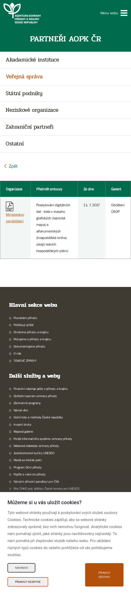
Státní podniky (24, 93)
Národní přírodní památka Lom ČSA (36, 481)
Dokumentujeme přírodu (29, 346)
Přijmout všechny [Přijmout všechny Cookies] (104, 575)
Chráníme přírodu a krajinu (31, 332)
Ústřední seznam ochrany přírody (35, 396)
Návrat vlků (21, 410)
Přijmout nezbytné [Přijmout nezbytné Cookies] (28, 581)
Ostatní (15, 144)
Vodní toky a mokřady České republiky (38, 417)
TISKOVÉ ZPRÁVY (25, 360)
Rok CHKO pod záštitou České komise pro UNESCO (47, 488)
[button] (113, 13)
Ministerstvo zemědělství (15, 213)
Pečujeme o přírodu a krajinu (32, 339)
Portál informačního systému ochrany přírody (43, 439)
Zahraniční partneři (29, 127)
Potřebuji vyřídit (23, 325)
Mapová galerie (23, 431)
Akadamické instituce (32, 60)
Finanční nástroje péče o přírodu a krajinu (41, 389)
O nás (17, 353)
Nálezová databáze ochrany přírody (36, 446)
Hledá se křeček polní (28, 460)
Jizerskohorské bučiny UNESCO (34, 453)
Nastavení (21, 567)
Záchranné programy (27, 403)
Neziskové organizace (32, 110)
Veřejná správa (24, 76)
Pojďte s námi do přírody (29, 474)
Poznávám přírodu (25, 318)
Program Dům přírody (27, 467)
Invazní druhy (22, 424)
